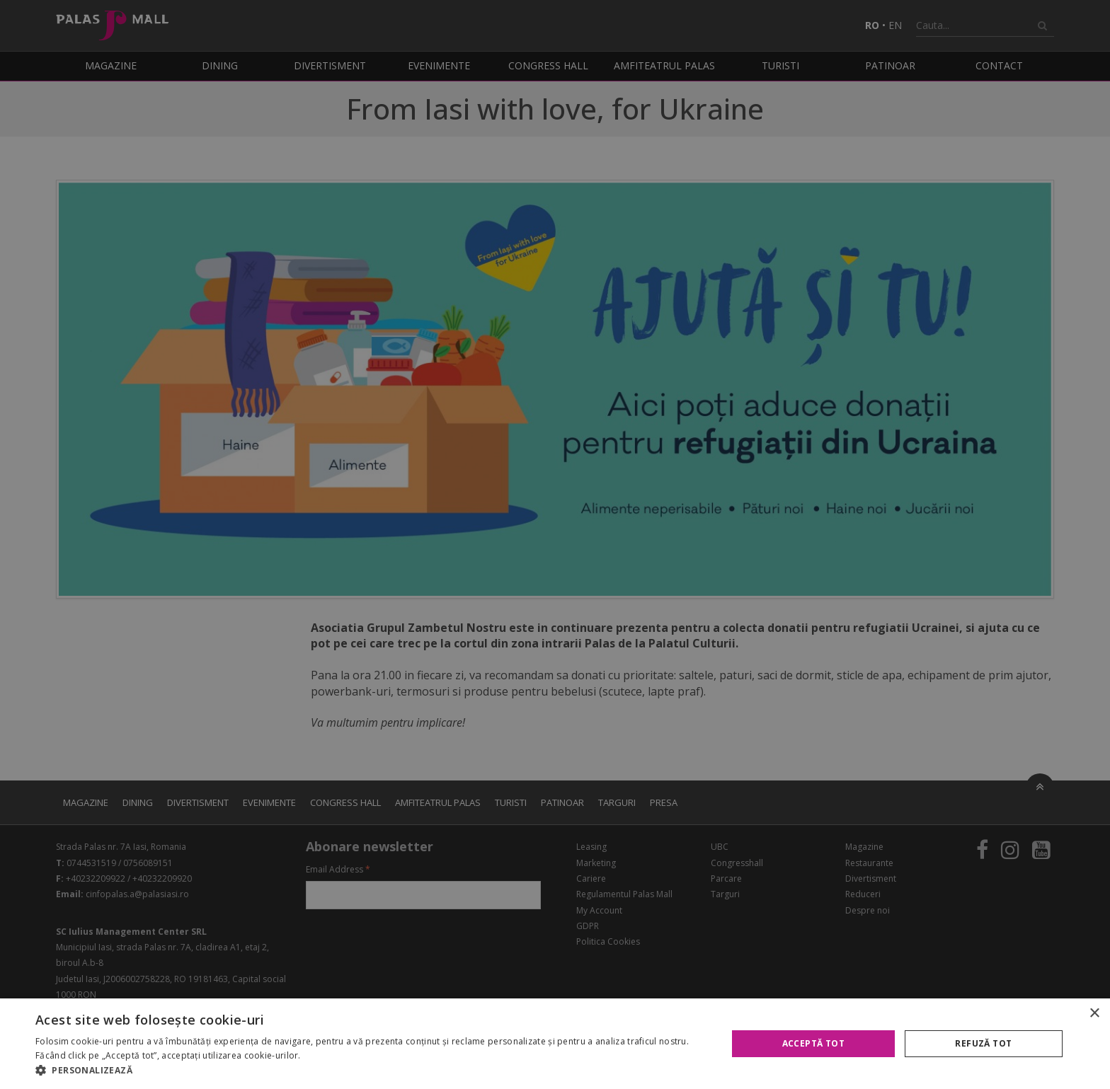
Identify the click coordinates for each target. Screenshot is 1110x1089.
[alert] (555, 544)
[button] (370, 1070)
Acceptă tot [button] (813, 1043)
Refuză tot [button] (983, 1043)
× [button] (1094, 1013)
